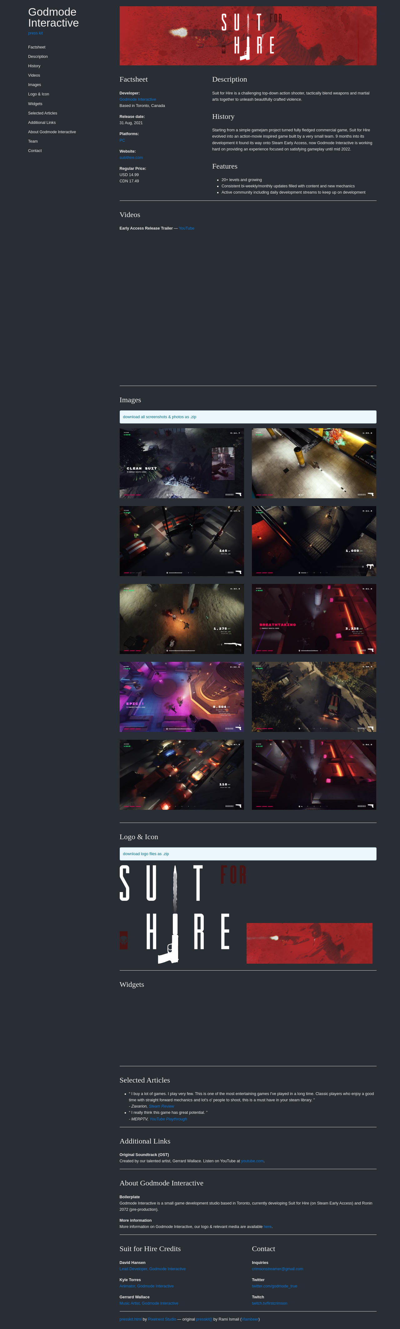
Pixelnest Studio (162, 1319)
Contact (35, 151)
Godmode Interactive (53, 17)
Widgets (35, 104)
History (34, 66)
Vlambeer (250, 1319)
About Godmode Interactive (52, 132)
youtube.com (252, 1161)
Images (34, 85)
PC (122, 140)
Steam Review (161, 1106)
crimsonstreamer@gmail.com (277, 1269)
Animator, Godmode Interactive (147, 1286)
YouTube (186, 228)
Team (33, 141)
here (268, 1227)
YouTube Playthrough (168, 1119)
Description (38, 56)
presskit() (204, 1319)
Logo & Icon (38, 94)
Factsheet (36, 47)
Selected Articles (42, 113)
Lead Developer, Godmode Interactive (153, 1269)
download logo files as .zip (146, 854)
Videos (34, 75)
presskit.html (131, 1319)
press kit (35, 33)
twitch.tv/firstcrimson (269, 1303)
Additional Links (42, 122)
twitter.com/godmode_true (274, 1286)
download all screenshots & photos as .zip (160, 417)
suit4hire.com (131, 157)
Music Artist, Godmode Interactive (149, 1303)
